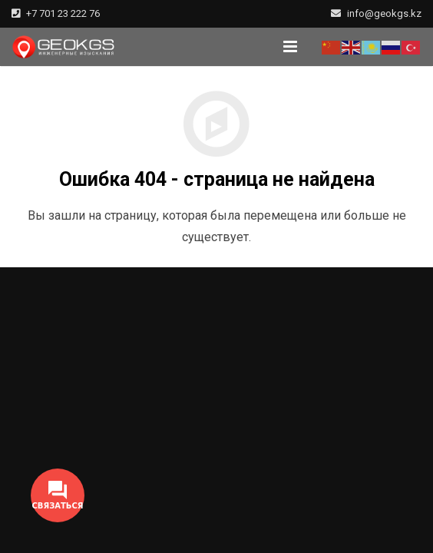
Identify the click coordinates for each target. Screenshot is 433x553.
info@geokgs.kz (384, 13)
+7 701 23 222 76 (63, 13)
